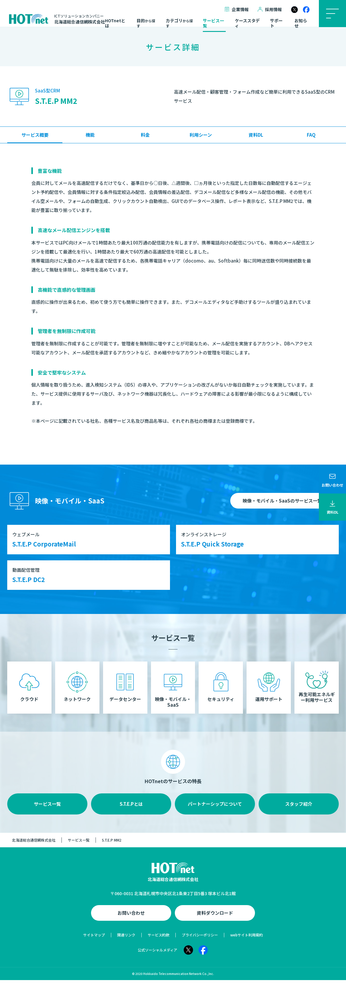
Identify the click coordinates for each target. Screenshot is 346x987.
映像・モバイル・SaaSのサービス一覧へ (284, 500)
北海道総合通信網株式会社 (33, 846)
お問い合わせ (131, 920)
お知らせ (300, 23)
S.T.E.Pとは (131, 810)
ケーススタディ (247, 23)
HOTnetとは (115, 23)
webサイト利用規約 (246, 941)
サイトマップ (94, 941)
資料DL (256, 135)
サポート (276, 23)
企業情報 (237, 9)
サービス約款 (158, 941)
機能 (90, 135)
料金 (145, 135)
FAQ (311, 135)
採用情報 (270, 9)
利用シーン (201, 135)
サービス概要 (35, 135)
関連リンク (126, 941)
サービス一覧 (213, 23)
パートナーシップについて (215, 810)
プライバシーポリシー (200, 941)
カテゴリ (179, 23)
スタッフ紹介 (298, 810)
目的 (146, 23)
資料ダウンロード (215, 920)
